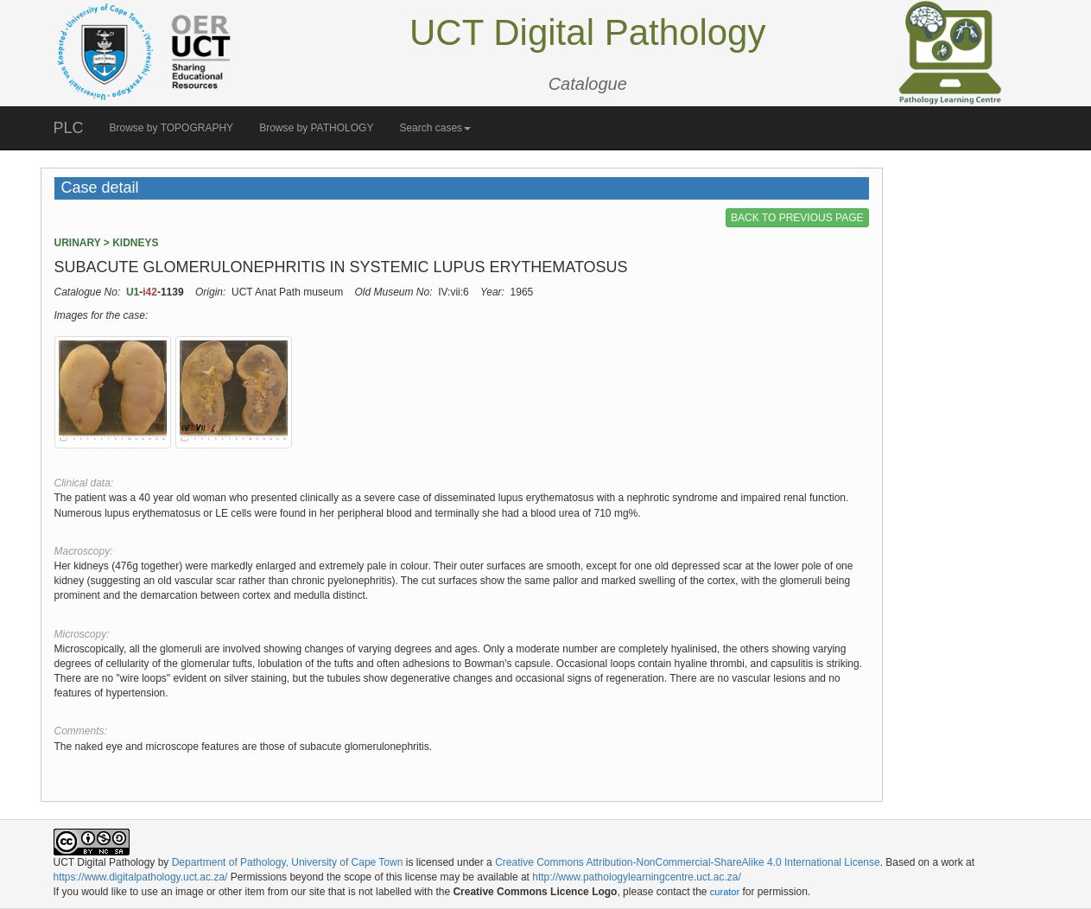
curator (724, 892)
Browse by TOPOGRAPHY (172, 128)
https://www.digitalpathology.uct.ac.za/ (141, 877)
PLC (69, 128)
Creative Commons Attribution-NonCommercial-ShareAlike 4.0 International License (687, 862)
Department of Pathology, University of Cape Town (287, 862)
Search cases (435, 128)
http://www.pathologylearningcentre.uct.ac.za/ (636, 877)
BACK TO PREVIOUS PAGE (797, 218)
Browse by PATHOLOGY (316, 128)
